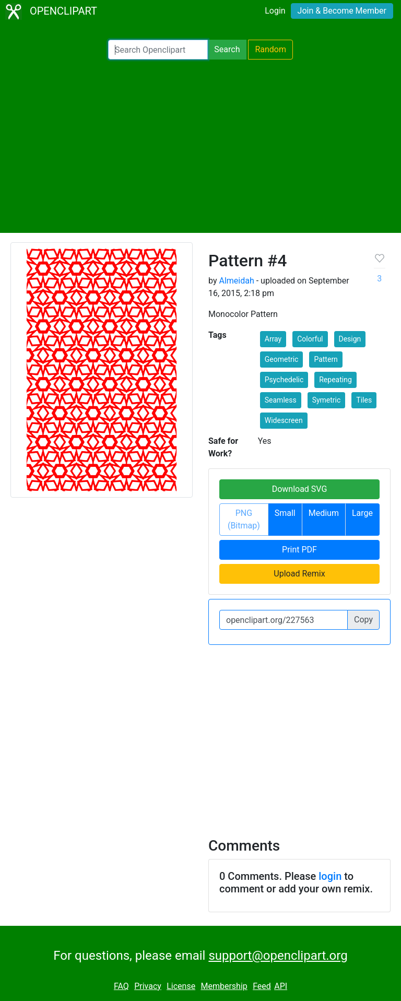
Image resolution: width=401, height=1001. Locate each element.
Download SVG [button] (299, 489)
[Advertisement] (200, 146)
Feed (262, 986)
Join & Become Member (342, 11)
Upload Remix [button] (299, 574)
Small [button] (285, 513)
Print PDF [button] (299, 550)
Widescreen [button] (284, 420)
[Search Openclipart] (158, 50)
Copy (363, 620)
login (330, 876)
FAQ (121, 986)
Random (270, 49)
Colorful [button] (310, 339)
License (181, 986)
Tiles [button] (364, 400)
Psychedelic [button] (284, 379)
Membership (223, 986)
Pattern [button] (325, 359)
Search (227, 49)
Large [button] (362, 513)
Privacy (147, 986)
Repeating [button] (335, 379)
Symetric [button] (326, 400)
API (280, 986)
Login (275, 11)
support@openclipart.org (277, 955)
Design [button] (350, 339)
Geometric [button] (282, 359)
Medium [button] (324, 513)
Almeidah (236, 281)
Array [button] (273, 339)
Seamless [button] (281, 400)
